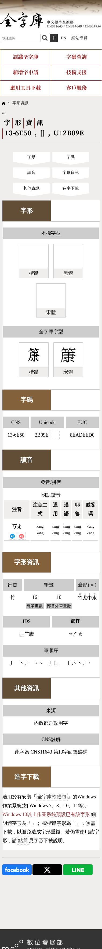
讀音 (31, 172)
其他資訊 (31, 188)
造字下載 (71, 188)
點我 (23, 840)
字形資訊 (20, 103)
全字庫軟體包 (51, 796)
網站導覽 (79, 38)
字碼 (71, 156)
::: (1, 2)
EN (63, 38)
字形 (31, 156)
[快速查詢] (20, 38)
